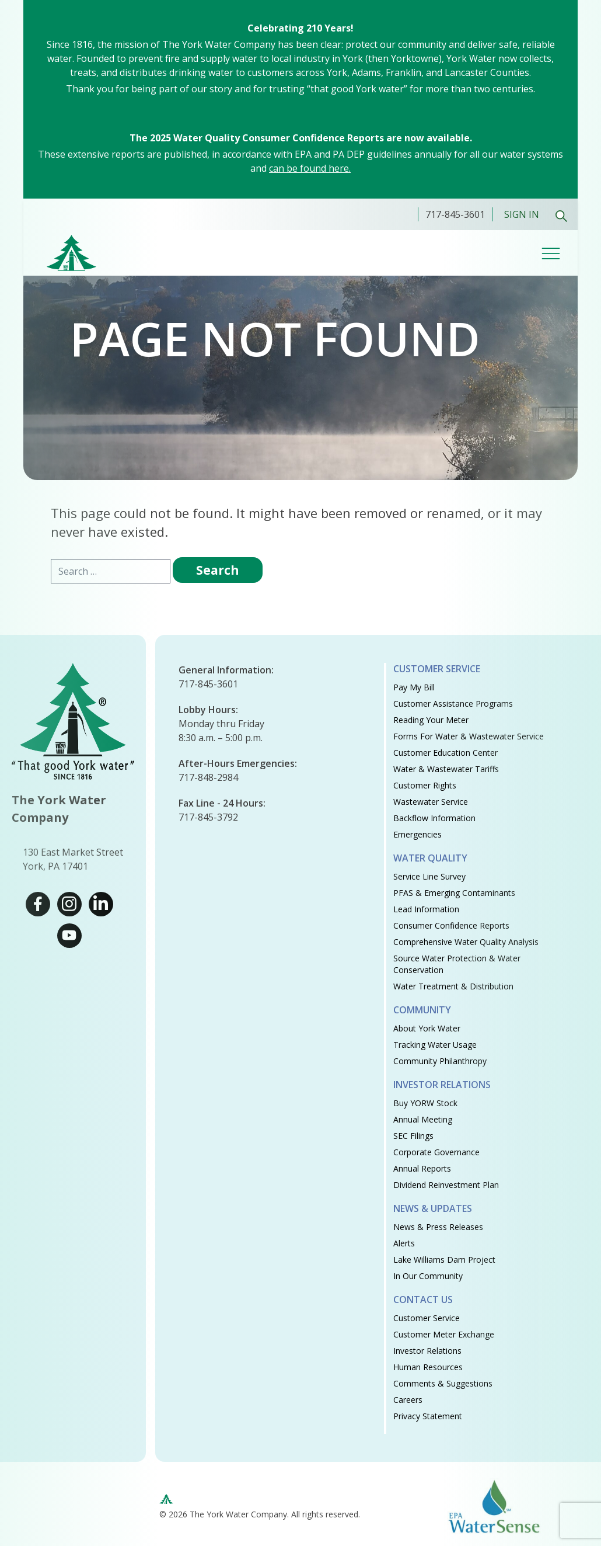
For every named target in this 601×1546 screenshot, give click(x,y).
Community (422, 1010)
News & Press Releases (438, 1226)
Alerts (404, 1243)
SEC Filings (413, 1135)
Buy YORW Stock (425, 1103)
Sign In (521, 214)
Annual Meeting (422, 1119)
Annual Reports (422, 1168)
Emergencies (417, 834)
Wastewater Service (430, 801)
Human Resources (428, 1367)
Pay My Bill (414, 687)
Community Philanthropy (440, 1060)
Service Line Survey (429, 876)
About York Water (426, 1028)
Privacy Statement (427, 1416)
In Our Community (428, 1275)
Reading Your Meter (431, 719)
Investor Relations (427, 1350)
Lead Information (426, 909)
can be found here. (310, 168)
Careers (407, 1399)
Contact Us (423, 1299)
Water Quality (430, 858)
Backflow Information (434, 818)
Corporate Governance (436, 1152)
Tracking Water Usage (435, 1044)
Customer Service (436, 669)
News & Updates (432, 1208)
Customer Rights (424, 785)
